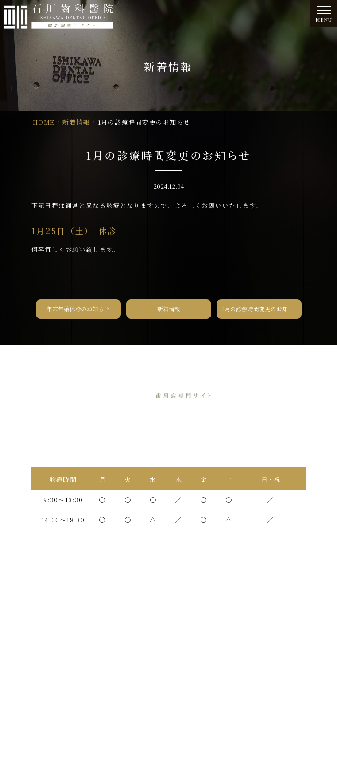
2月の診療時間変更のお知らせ (260, 309)
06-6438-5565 (191, 441)
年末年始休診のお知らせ (78, 309)
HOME (44, 122)
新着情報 (76, 122)
